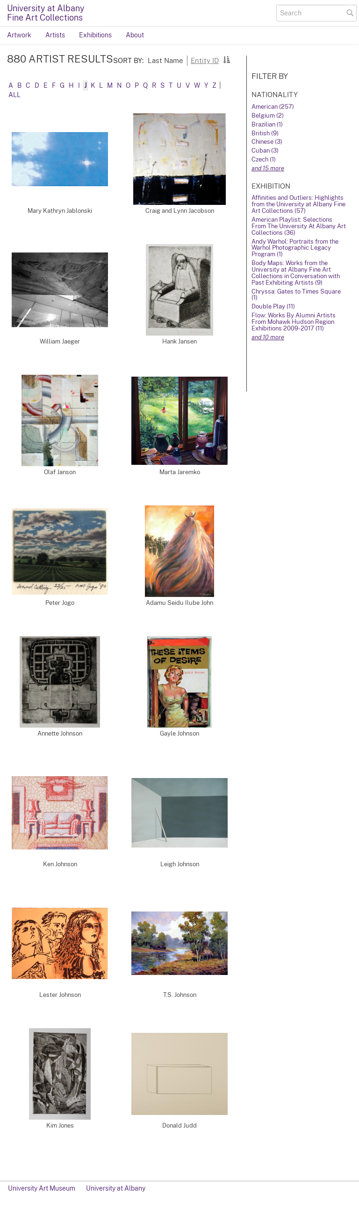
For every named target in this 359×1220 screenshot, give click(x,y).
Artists (55, 35)
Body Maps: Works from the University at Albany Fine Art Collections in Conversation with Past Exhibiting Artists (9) (295, 272)
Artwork (19, 35)
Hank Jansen (179, 341)
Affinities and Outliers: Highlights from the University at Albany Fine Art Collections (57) (298, 204)
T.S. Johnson (179, 994)
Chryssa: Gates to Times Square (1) (296, 294)
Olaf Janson (60, 472)
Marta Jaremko (179, 472)
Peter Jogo (59, 602)
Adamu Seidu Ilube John (179, 602)
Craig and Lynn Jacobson (179, 210)
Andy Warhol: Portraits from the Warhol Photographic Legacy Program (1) (294, 248)
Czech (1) (263, 159)
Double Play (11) (273, 306)
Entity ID (205, 60)
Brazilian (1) (267, 124)
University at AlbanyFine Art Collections (46, 12)
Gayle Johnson (179, 733)
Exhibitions (95, 35)
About (135, 35)
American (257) (272, 106)
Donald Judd (179, 1125)
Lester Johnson (60, 994)
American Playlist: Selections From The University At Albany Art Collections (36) (298, 226)
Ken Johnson (60, 864)
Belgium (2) (267, 115)
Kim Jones (60, 1125)
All (14, 94)
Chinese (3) (266, 141)
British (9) (265, 133)
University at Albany (115, 1188)
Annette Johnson (59, 733)
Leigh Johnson (179, 864)
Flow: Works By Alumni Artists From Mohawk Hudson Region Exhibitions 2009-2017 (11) (293, 322)
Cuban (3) (265, 150)
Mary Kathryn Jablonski (60, 210)
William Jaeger (60, 341)
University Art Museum (41, 1188)
